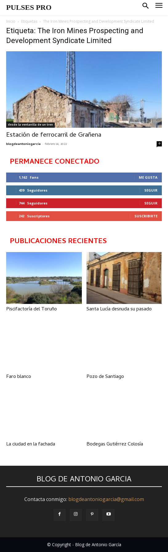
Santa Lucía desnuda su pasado (119, 309)
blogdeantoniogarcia (23, 144)
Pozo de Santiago (105, 377)
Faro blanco (18, 377)
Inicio (10, 21)
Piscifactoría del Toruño (31, 309)
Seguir (151, 190)
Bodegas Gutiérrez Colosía (114, 445)
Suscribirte (146, 216)
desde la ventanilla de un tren (30, 124)
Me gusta (148, 177)
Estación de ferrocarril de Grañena (53, 135)
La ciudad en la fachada (30, 445)
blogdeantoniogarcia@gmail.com (106, 499)
